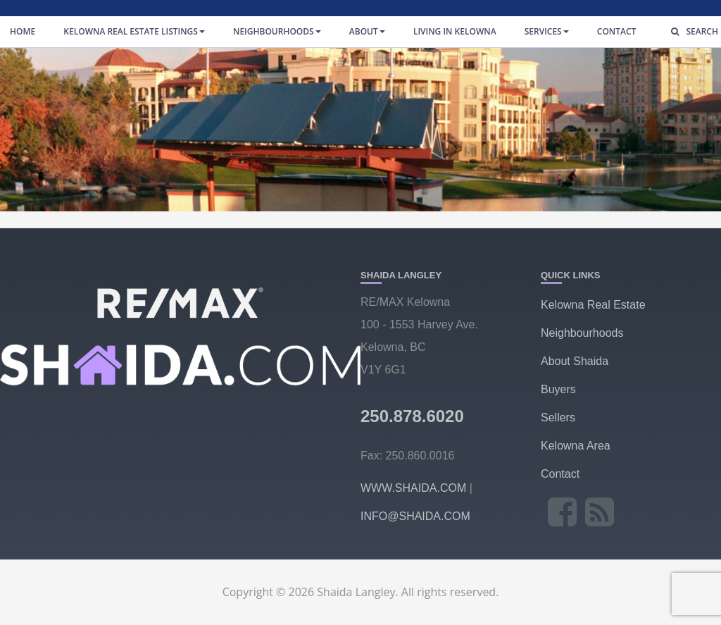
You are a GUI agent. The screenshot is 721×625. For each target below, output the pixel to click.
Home (22, 31)
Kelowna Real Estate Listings (134, 31)
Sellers (558, 417)
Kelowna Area (575, 446)
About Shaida (574, 361)
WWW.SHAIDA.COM (413, 488)
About (367, 31)
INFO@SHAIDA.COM (415, 516)
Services (547, 31)
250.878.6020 (412, 416)
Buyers (558, 389)
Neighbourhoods (277, 31)
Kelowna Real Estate (593, 305)
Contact (617, 31)
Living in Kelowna (454, 31)
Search (691, 31)
